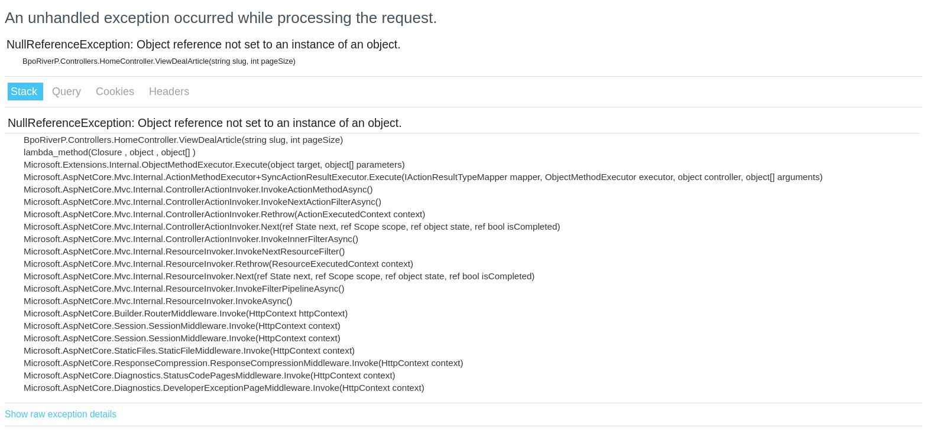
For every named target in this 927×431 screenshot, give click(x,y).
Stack (25, 91)
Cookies (116, 91)
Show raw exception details (60, 414)
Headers (169, 91)
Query (68, 91)
